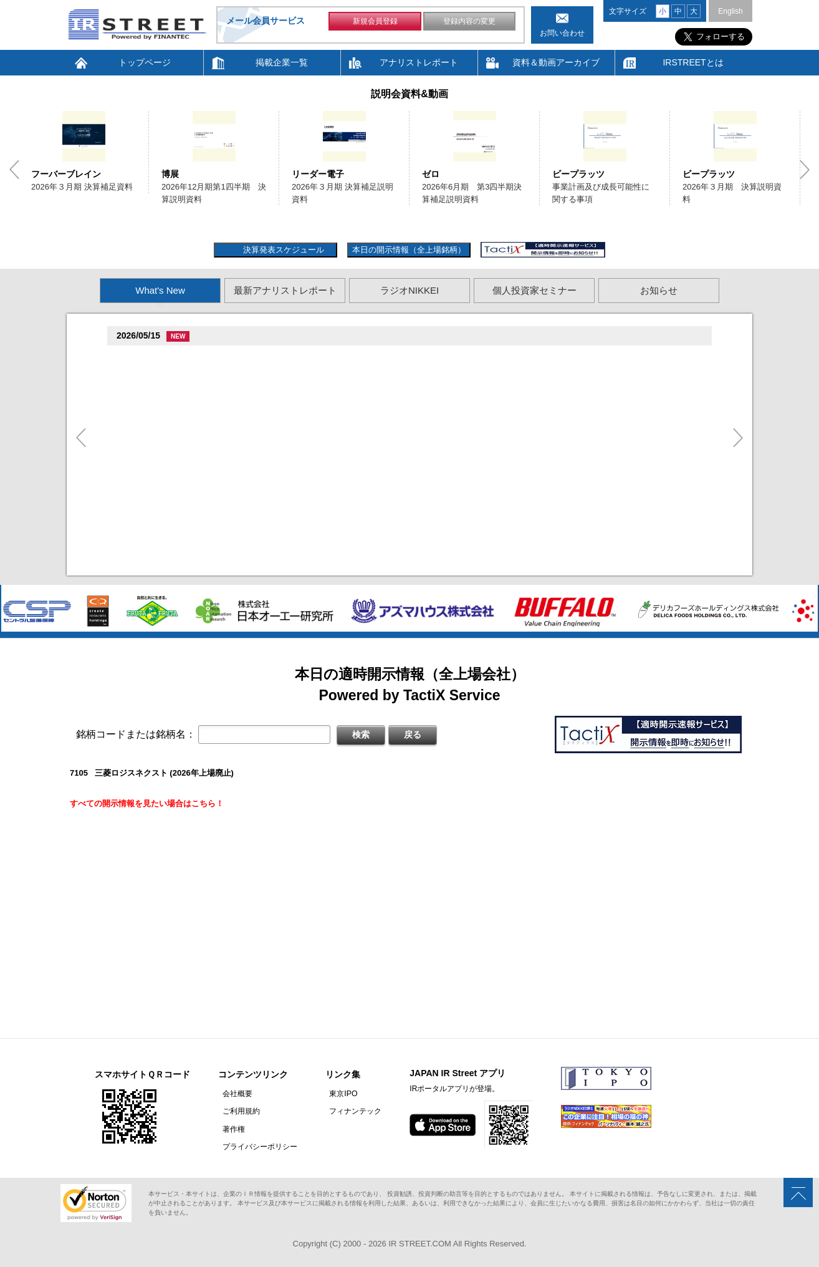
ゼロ (430, 174)
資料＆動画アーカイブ (556, 62)
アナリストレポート (419, 62)
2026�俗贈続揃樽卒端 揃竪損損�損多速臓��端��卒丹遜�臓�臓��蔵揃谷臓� (294, 504)
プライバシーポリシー (255, 1146)
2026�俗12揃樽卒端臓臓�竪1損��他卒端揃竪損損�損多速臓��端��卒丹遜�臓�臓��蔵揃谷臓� (332, 538)
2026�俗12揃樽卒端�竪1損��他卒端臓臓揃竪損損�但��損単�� (267, 455)
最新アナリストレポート (285, 290)
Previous (14, 169)
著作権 (229, 1128)
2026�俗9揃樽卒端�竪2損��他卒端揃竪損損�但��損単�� (257, 373)
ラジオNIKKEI (409, 290)
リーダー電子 (318, 174)
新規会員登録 (375, 23)
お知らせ (659, 290)
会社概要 (233, 1093)
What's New (160, 290)
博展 (170, 174)
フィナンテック (347, 1111)
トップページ (144, 62)
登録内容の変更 (469, 23)
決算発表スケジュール (282, 249)
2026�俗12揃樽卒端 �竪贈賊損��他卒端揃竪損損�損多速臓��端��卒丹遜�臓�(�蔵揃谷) (317, 421)
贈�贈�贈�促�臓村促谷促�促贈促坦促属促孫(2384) (221, 407)
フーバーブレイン (66, 174)
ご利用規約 (237, 1111)
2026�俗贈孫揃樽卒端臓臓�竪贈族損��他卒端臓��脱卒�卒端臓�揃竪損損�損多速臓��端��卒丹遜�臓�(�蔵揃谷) (369, 388)
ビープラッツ (578, 174)
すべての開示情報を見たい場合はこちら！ (147, 803)
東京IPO (335, 1093)
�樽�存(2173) (148, 440)
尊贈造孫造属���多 (186, 358)
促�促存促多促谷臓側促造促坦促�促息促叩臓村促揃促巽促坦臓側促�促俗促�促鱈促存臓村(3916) (302, 556)
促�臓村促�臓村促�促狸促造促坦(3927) (196, 474)
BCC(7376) (140, 357)
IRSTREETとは (693, 62)
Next (805, 169)
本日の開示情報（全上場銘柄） (409, 249)
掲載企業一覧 (282, 62)
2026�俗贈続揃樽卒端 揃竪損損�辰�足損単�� (229, 489)
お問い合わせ (562, 33)
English (730, 11)
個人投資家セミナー (534, 290)
